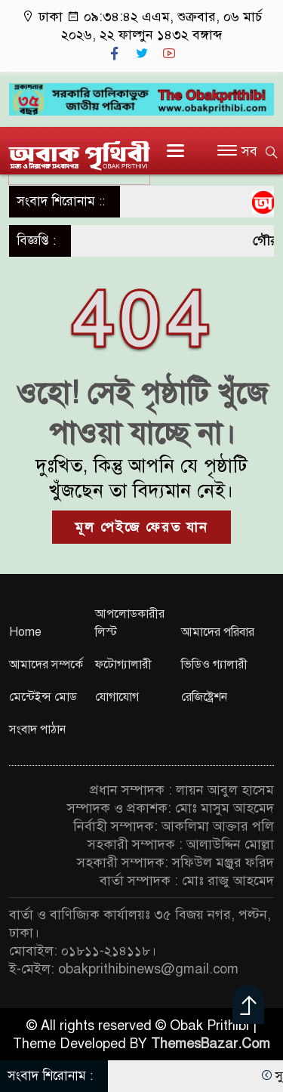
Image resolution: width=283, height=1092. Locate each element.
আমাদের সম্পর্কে (46, 664)
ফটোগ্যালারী (123, 664)
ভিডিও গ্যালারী (214, 664)
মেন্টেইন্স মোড (43, 697)
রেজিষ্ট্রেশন (204, 697)
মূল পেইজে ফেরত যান (141, 527)
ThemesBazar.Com (210, 1043)
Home (25, 632)
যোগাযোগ (117, 697)
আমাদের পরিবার (217, 632)
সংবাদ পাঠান (37, 729)
